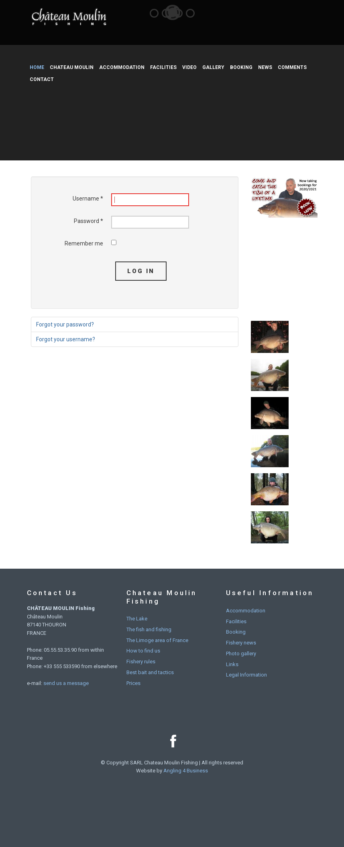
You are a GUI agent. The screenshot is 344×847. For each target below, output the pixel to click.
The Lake (136, 619)
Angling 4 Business (185, 771)
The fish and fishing (148, 629)
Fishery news (241, 643)
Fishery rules (140, 662)
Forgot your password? (65, 324)
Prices (133, 683)
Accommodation (245, 611)
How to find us (143, 651)
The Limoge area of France (157, 640)
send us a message (66, 683)
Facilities (236, 621)
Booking (236, 632)
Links (232, 664)
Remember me (84, 243)
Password (88, 221)
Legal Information (246, 675)
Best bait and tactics (150, 672)
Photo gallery (241, 653)
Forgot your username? (65, 339)
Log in (141, 271)
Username (88, 198)
